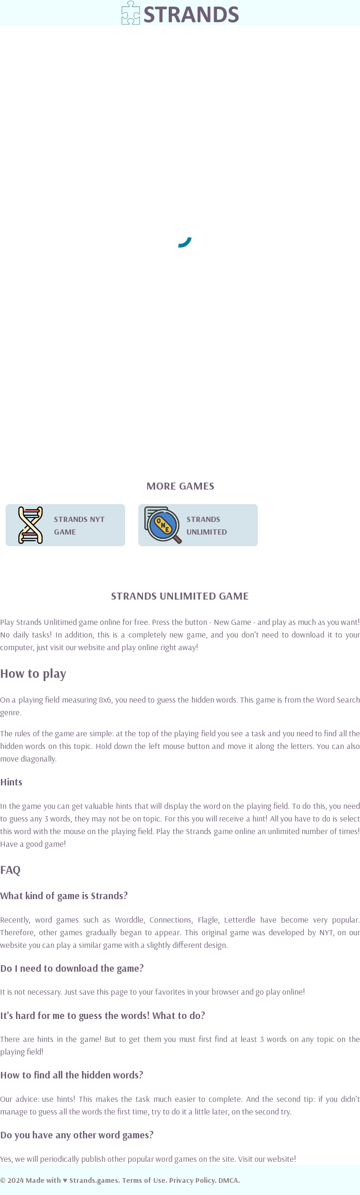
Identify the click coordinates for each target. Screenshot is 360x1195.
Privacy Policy (192, 1180)
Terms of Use (143, 1180)
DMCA (228, 1180)
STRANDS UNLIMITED (185, 525)
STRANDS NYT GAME (58, 525)
